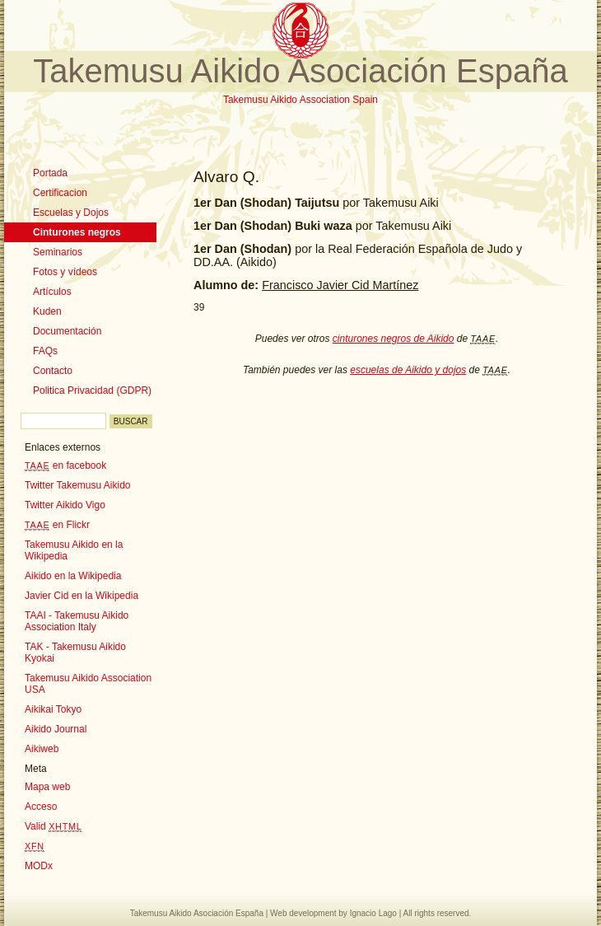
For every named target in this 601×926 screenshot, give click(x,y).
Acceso (41, 806)
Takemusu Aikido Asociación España (300, 71)
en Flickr (57, 525)
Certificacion (60, 193)
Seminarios (57, 252)
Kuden (47, 311)
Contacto (52, 370)
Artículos (52, 291)
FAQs (45, 351)
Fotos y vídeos (65, 272)
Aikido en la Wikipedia (73, 576)
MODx (39, 866)
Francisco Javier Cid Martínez (340, 285)
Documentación (67, 331)
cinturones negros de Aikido (393, 338)
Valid (53, 826)
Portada (50, 173)
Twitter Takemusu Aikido (78, 485)
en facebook (65, 465)
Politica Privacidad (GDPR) (92, 390)
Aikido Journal (55, 729)
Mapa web (47, 787)
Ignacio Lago (373, 913)
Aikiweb (41, 749)
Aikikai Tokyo (53, 709)
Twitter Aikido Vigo (65, 505)
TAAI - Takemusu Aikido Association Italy (76, 621)
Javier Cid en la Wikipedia (81, 595)
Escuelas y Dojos (71, 212)
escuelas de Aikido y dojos (408, 370)
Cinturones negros (77, 232)
